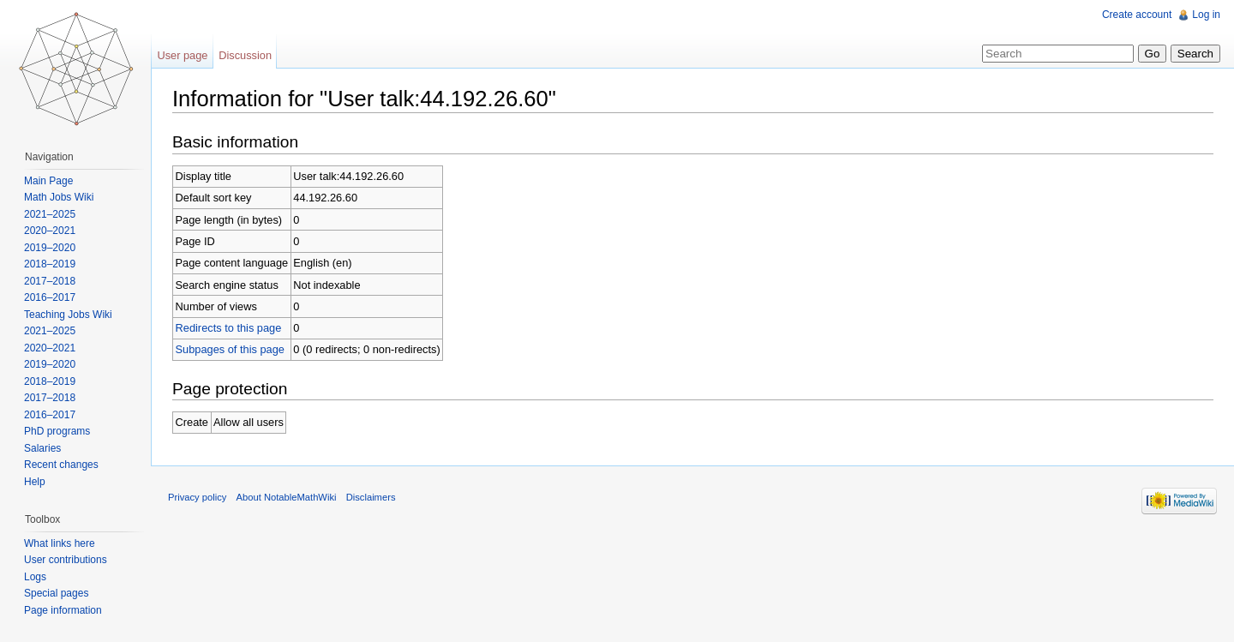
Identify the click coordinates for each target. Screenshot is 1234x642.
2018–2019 (49, 264)
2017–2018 (49, 281)
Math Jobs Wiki (58, 197)
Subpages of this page (230, 349)
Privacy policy (197, 497)
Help (34, 482)
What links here (59, 543)
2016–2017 (49, 297)
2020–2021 (49, 231)
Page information (63, 610)
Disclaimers (371, 497)
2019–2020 (49, 248)
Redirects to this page (229, 327)
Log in (1206, 15)
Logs (35, 577)
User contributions (65, 560)
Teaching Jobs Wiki (68, 315)
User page (182, 55)
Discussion (245, 55)
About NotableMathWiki (287, 497)
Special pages (56, 593)
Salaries (42, 448)
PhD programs (57, 431)
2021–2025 (49, 214)
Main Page (48, 181)
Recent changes (61, 465)
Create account (1136, 15)
